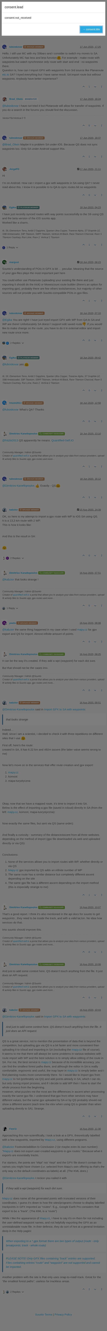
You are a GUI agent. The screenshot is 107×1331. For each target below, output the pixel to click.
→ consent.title (91, 29)
